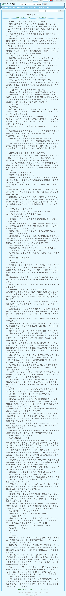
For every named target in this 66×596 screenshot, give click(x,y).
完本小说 (44, 7)
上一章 (22, 17)
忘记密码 (57, 0)
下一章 (33, 17)
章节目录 (28, 17)
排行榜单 (40, 7)
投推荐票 (18, 17)
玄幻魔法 (10, 7)
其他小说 (36, 7)
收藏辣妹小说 (17, 0)
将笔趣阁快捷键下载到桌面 (8, 0)
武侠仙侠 (14, 7)
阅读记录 (48, 7)
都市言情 (19, 7)
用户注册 (62, 0)
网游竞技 (31, 7)
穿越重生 (23, 7)
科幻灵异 (27, 7)
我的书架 (6, 7)
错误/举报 (44, 17)
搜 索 (45, 4)
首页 (3, 7)
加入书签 (38, 17)
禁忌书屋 (9, 4)
